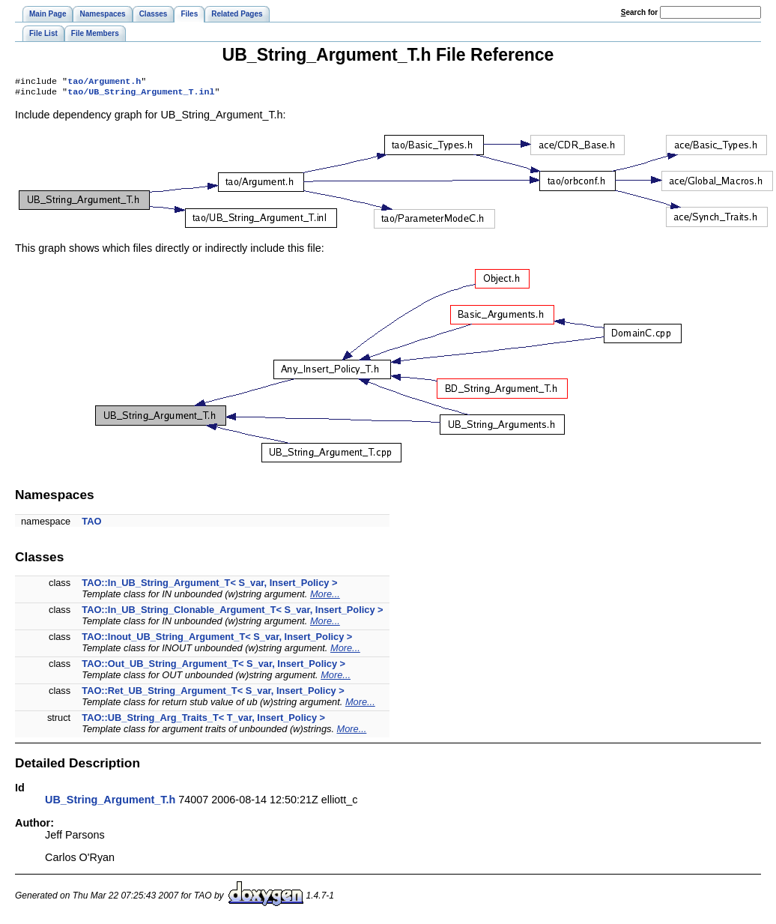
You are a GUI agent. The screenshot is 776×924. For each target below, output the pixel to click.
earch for (639, 12)
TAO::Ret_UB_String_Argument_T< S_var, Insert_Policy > (213, 693)
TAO (91, 524)
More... (325, 597)
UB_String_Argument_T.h (110, 803)
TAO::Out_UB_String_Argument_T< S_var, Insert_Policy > (213, 666)
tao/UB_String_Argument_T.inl (140, 94)
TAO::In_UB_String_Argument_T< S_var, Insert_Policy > (209, 585)
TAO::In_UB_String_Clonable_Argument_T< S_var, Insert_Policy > (232, 612)
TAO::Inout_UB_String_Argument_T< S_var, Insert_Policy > (217, 639)
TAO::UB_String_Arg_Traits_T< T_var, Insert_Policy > (203, 720)
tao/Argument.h (104, 82)
